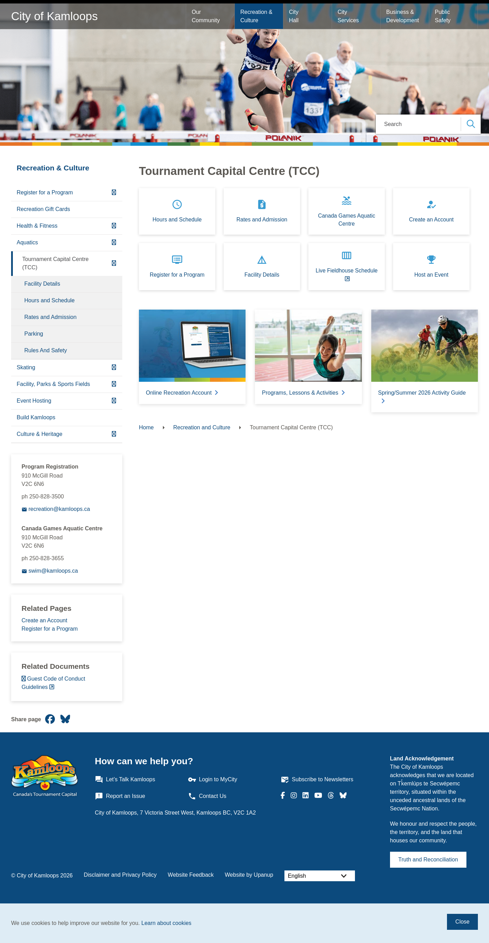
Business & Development (402, 16)
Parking (33, 334)
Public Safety (443, 16)
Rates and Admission (50, 317)
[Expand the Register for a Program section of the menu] (114, 193)
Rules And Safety (45, 350)
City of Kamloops (54, 16)
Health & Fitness (37, 226)
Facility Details (42, 284)
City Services (348, 16)
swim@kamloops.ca (53, 571)
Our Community (206, 16)
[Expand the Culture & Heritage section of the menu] (114, 434)
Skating (26, 367)
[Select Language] (319, 875)
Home (146, 427)
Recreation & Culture (257, 16)
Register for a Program (45, 192)
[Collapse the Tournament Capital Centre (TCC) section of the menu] (114, 263)
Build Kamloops (36, 417)
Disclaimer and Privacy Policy (120, 875)
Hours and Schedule (49, 300)
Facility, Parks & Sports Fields (53, 384)
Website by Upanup (249, 875)
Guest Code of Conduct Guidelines (53, 683)
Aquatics (27, 242)
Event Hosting (34, 401)
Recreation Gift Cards (43, 209)
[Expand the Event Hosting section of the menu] (114, 401)
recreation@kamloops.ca (59, 509)
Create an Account (44, 620)
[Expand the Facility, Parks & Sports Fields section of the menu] (114, 384)
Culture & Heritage (40, 434)
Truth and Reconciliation (428, 859)
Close (462, 922)
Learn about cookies (166, 923)
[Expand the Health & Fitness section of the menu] (114, 226)
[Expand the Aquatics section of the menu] (114, 243)
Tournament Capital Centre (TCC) (55, 263)
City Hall (294, 16)
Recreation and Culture (202, 427)
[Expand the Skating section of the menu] (114, 368)
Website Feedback (191, 875)
